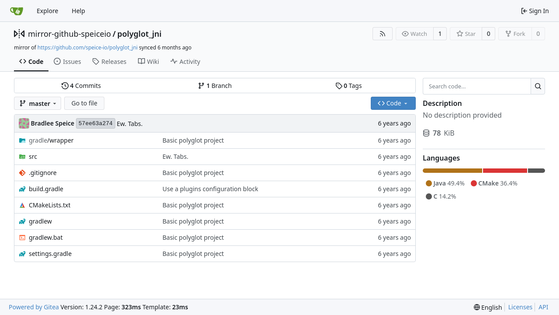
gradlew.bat (46, 237)
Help (78, 11)
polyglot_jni (139, 33)
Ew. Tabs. (129, 123)
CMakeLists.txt (49, 205)
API (543, 307)
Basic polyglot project (193, 140)
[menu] (488, 307)
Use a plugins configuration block (210, 189)
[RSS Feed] (383, 33)
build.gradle (46, 189)
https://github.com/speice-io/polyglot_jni (88, 47)
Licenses (520, 307)
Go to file (84, 103)
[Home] (16, 11)
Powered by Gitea (34, 307)
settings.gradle (50, 253)
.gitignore (43, 172)
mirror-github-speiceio (69, 33)
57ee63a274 (96, 123)
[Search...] (538, 86)
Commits (81, 85)
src (33, 156)
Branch (215, 85)
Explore (47, 11)
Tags (348, 85)
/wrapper (51, 140)
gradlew (40, 221)
